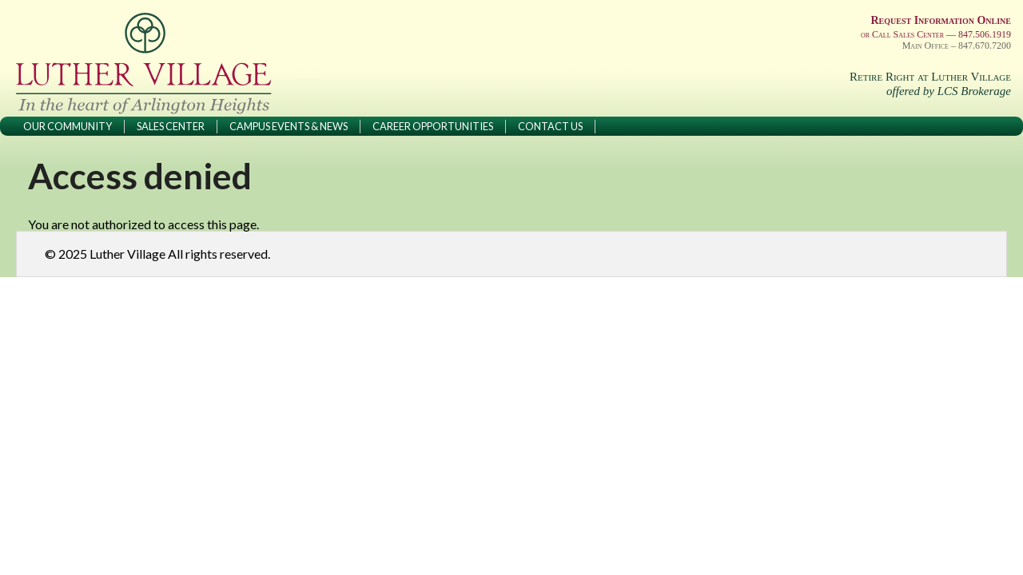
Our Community (67, 126)
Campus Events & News (288, 126)
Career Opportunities (432, 126)
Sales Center (171, 126)
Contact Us (550, 126)
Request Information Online (940, 20)
